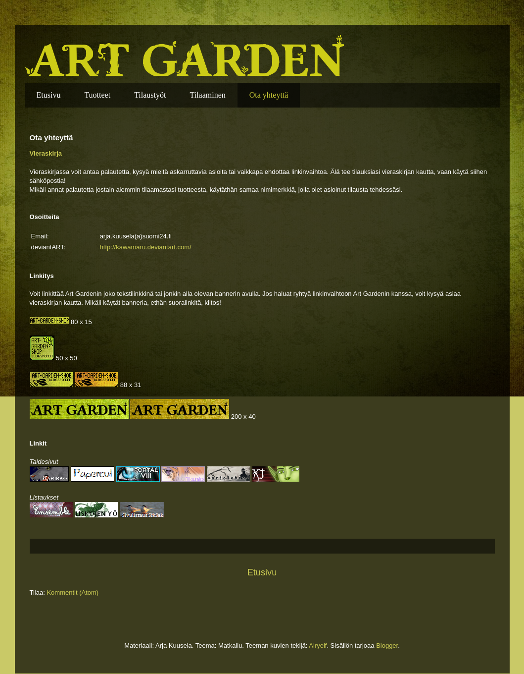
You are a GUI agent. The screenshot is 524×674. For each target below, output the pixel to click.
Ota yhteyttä (268, 95)
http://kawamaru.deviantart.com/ (145, 247)
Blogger (387, 645)
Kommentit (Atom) (72, 592)
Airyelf (318, 645)
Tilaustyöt (150, 95)
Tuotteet (97, 95)
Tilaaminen (207, 95)
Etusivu (49, 95)
